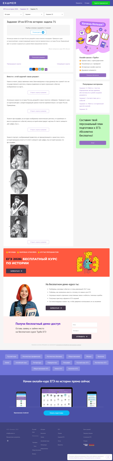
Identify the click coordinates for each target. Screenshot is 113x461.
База (35, 446)
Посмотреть (38, 32)
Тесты (59, 441)
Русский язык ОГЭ (82, 363)
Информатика (52, 363)
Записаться (15, 271)
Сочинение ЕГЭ (87, 437)
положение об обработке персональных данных (68, 345)
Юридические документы (13, 437)
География (66, 363)
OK (108, 457)
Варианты (60, 445)
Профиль (34, 442)
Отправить (80, 337)
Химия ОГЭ (58, 369)
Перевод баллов (87, 433)
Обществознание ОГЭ (41, 369)
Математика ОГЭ (100, 363)
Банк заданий (87, 429)
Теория (60, 433)
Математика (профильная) (31, 356)
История (43, 429)
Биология (101, 356)
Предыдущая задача (14, 64)
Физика (88, 356)
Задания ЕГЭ (61, 437)
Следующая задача (63, 64)
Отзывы (85, 441)
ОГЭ (59, 429)
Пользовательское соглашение (93, 458)
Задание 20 (83, 109)
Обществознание (74, 356)
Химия (7, 363)
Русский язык (11, 356)
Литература (37, 363)
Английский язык (21, 363)
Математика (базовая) (54, 356)
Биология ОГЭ (73, 369)
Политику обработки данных (76, 458)
